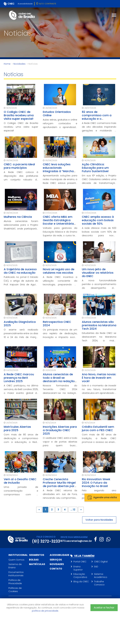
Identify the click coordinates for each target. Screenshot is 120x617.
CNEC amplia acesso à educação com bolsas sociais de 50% (98, 220)
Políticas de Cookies (15, 589)
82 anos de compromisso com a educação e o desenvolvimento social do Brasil (98, 118)
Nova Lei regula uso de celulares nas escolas (58, 271)
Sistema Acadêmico (100, 575)
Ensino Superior (78, 568)
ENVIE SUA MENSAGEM (74, 537)
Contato (56, 568)
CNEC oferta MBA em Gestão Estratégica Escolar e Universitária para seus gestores (58, 222)
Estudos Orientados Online (57, 113)
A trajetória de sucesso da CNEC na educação (20, 271)
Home (7, 63)
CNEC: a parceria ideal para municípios (19, 166)
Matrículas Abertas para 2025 (17, 428)
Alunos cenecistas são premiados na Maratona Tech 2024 (99, 325)
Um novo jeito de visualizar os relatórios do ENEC (97, 272)
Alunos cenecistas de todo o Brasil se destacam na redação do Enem (59, 379)
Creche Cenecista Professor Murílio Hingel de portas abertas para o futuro (59, 484)
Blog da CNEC (81, 581)
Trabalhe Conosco (99, 583)
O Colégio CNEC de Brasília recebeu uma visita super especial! (19, 115)
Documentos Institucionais (16, 573)
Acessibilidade (25, 3)
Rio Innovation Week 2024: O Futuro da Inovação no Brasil (96, 482)
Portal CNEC (79, 561)
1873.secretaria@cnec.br (76, 541)
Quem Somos (16, 559)
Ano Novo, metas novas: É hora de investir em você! (99, 377)
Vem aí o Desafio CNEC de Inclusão (20, 481)
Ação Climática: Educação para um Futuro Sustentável (95, 167)
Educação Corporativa (80, 575)
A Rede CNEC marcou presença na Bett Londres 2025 (19, 377)
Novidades (19, 63)
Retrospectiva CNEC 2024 (57, 323)
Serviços (56, 559)
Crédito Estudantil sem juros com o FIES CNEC (98, 428)
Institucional (18, 555)
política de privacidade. (45, 610)
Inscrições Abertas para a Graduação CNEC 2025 (60, 430)
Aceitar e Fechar (104, 607)
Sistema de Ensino (15, 566)
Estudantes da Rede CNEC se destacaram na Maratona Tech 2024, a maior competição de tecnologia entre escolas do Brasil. (99, 341)
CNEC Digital (101, 561)
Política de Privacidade (15, 581)
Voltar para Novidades (99, 520)
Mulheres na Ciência (18, 217)
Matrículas (37, 564)
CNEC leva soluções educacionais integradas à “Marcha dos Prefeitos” (58, 169)
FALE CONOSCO (46, 536)
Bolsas (34, 559)
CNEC (11, 3)
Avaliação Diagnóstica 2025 (20, 323)
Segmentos (36, 555)
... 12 (72, 509)
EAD (96, 566)
